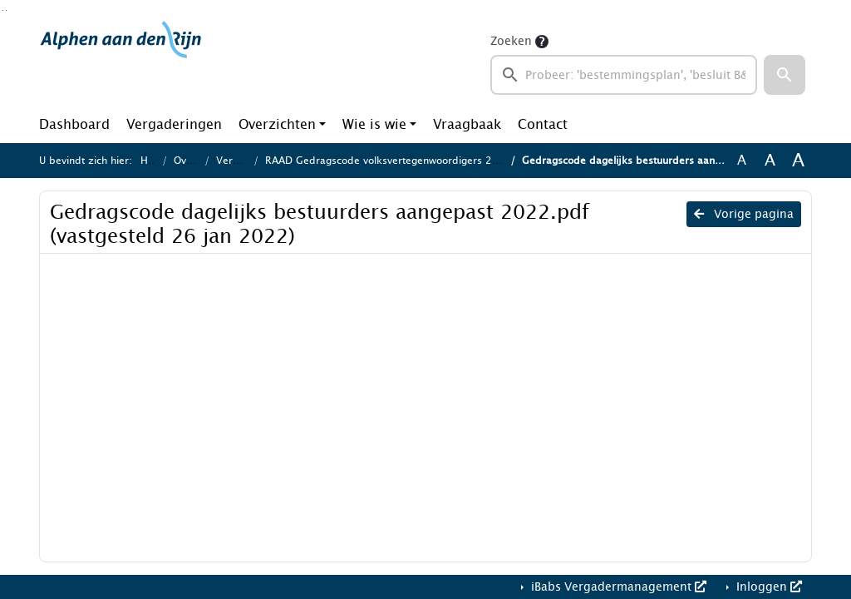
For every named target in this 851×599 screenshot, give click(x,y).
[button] (784, 75)
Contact (543, 124)
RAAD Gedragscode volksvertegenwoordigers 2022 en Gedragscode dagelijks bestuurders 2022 (498, 160)
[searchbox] (623, 75)
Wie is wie (374, 124)
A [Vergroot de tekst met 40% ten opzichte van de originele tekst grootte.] (798, 161)
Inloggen (767, 587)
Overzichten (277, 124)
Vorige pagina (744, 214)
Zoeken (511, 41)
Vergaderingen (174, 124)
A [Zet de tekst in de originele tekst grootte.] (741, 161)
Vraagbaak (467, 124)
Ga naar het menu (6, 10)
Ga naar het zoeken (2, 10)
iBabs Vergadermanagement (617, 587)
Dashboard (74, 124)
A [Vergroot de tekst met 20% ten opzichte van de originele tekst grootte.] (770, 161)
